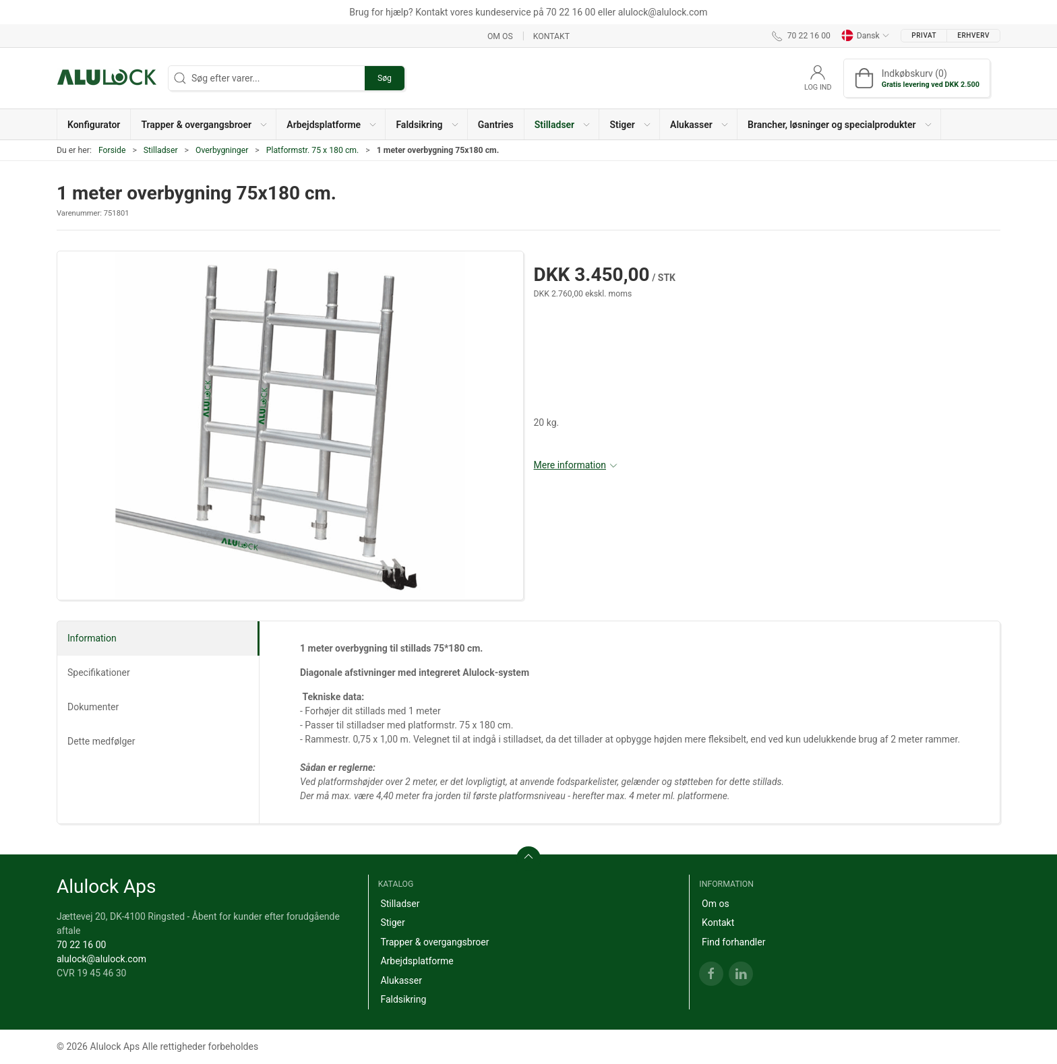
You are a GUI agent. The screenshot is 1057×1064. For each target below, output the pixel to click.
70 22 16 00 (81, 944)
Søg (385, 78)
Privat (923, 35)
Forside (112, 150)
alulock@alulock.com (101, 958)
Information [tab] (92, 638)
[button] (203, 124)
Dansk (865, 36)
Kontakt (551, 35)
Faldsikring (403, 999)
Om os (500, 35)
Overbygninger (221, 150)
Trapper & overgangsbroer (434, 942)
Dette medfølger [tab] (101, 741)
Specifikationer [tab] (98, 672)
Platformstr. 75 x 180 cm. (312, 150)
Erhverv (973, 35)
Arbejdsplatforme (416, 961)
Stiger (392, 922)
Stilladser (161, 150)
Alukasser (401, 980)
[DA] (107, 78)
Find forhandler (733, 942)
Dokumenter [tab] (93, 706)
